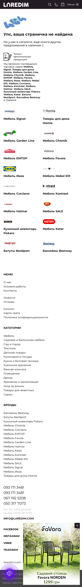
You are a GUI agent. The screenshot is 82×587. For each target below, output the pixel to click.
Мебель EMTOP (14, 434)
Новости (9, 297)
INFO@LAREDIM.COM (19, 518)
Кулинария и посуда (18, 356)
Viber (8, 543)
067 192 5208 (15, 498)
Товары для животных (19, 390)
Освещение (12, 373)
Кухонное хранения (17, 365)
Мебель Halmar (14, 446)
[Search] (50, 4)
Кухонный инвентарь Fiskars (23, 421)
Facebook (11, 529)
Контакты (10, 290)
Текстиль (10, 348)
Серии (8, 394)
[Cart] (63, 4)
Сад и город (12, 344)
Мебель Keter (13, 450)
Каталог (9, 309)
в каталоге (24, 42)
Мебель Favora (14, 438)
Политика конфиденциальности (26, 317)
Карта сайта (12, 313)
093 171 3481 (14, 487)
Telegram (11, 549)
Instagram (12, 536)
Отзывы (9, 301)
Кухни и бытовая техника (21, 361)
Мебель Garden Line (17, 442)
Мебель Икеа (13, 471)
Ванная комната (15, 369)
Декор (8, 377)
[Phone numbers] (56, 4)
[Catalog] (73, 4)
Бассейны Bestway (16, 413)
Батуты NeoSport (15, 417)
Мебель (9, 336)
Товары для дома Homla (20, 475)
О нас (7, 282)
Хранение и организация (21, 381)
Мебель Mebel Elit (16, 459)
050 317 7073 (15, 503)
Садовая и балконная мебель (24, 340)
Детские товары (15, 352)
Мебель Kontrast (15, 455)
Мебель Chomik (14, 425)
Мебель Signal (13, 467)
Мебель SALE (13, 463)
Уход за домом (14, 386)
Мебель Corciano (15, 429)
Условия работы (15, 286)
